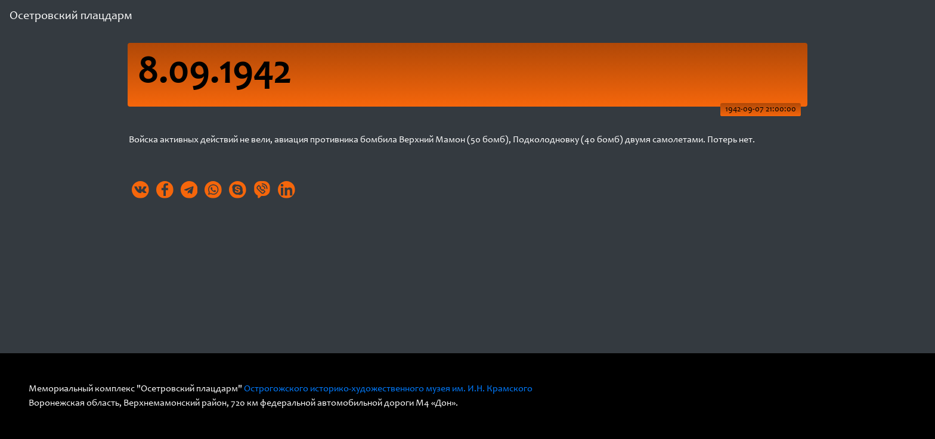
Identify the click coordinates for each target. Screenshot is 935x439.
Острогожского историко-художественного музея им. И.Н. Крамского (388, 389)
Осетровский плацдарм (71, 17)
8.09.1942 (213, 74)
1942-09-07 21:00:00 (760, 109)
